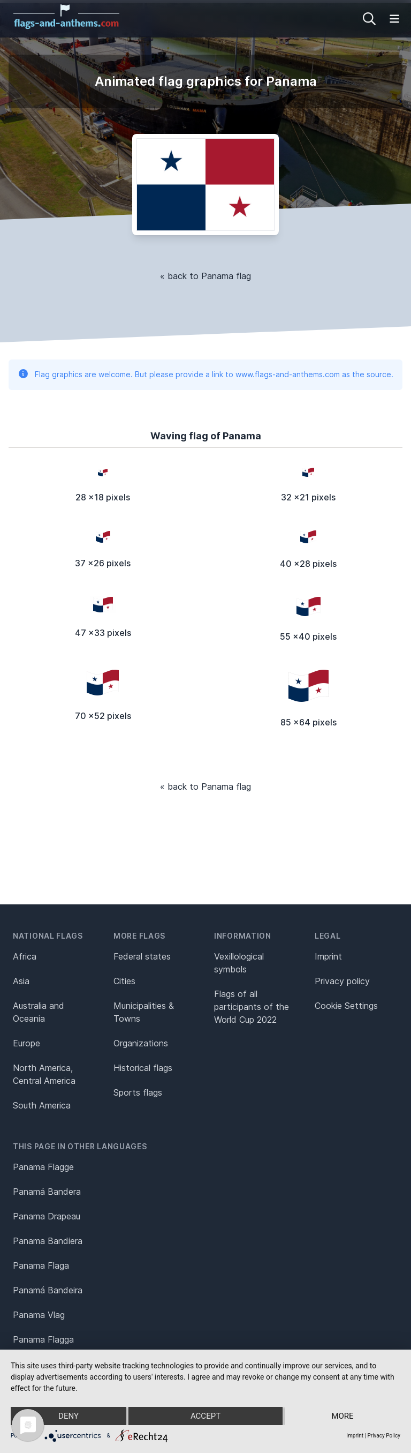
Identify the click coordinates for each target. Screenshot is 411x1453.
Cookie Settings (346, 1005)
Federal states (142, 956)
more (342, 1416)
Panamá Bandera (47, 1191)
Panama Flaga (41, 1265)
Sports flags (137, 1092)
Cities (124, 981)
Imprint (328, 956)
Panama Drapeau (46, 1216)
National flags (48, 935)
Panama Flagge (43, 1167)
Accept (205, 1416)
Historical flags (142, 1067)
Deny (68, 1416)
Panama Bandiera (47, 1240)
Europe (26, 1043)
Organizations (140, 1043)
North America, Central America (44, 1074)
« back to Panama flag (205, 276)
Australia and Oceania (38, 1012)
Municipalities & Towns (143, 1012)
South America (42, 1105)
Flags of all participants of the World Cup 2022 (251, 1006)
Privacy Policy (383, 1436)
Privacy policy (342, 981)
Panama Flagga (43, 1339)
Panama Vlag (39, 1314)
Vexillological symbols (239, 963)
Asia (21, 981)
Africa (24, 956)
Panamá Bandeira (47, 1290)
